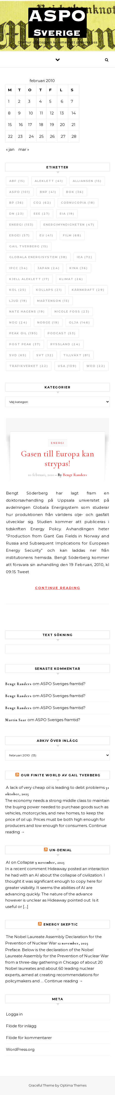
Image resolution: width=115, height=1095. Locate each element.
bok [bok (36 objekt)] (75, 192)
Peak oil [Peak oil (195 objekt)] (23, 333)
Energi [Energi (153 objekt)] (21, 224)
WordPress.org (20, 1049)
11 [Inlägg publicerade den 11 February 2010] (41, 113)
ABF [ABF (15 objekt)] (17, 181)
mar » (23, 149)
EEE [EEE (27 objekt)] (42, 213)
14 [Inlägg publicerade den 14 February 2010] (74, 113)
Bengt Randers (75, 474)
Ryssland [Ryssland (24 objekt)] (65, 344)
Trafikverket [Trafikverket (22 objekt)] (28, 366)
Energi (57, 443)
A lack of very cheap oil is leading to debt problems (55, 787)
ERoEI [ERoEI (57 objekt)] (19, 235)
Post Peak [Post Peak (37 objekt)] (25, 344)
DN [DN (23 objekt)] (16, 213)
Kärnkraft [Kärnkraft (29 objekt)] (88, 290)
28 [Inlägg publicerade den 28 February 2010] (74, 136)
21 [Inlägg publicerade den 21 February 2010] (73, 124)
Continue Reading (57, 588)
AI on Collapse (20, 862)
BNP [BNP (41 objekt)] (48, 192)
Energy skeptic (60, 924)
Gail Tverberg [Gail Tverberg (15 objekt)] (28, 246)
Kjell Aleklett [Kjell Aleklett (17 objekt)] (29, 279)
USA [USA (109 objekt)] (67, 366)
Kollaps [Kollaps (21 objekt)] (49, 290)
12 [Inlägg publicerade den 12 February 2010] (52, 113)
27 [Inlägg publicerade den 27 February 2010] (63, 136)
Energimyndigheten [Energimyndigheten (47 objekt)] (68, 224)
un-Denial (60, 850)
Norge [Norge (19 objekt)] (48, 322)
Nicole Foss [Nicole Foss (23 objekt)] (72, 311)
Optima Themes (73, 1085)
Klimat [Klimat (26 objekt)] (71, 279)
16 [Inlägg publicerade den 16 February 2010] (21, 124)
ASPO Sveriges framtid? (62, 683)
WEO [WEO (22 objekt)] (95, 366)
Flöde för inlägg (21, 1025)
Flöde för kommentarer (29, 1037)
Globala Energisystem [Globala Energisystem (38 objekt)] (38, 257)
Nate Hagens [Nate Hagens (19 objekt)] (27, 311)
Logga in (14, 1014)
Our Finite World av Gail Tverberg (61, 775)
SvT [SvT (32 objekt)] (45, 355)
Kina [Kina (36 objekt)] (78, 268)
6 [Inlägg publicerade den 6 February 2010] (62, 101)
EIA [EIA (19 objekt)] (67, 213)
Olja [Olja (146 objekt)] (79, 322)
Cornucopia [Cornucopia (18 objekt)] (78, 202)
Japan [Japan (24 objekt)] (49, 268)
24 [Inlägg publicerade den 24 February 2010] (31, 136)
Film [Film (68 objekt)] (72, 235)
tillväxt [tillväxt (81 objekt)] (76, 355)
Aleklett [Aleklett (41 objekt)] (49, 181)
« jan (10, 149)
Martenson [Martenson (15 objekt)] (53, 301)
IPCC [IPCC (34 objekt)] (18, 268)
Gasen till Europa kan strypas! (57, 458)
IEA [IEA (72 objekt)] (84, 257)
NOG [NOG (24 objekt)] (18, 322)
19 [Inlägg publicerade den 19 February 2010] (52, 124)
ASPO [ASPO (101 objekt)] (19, 192)
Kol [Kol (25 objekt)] (17, 290)
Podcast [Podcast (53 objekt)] (62, 333)
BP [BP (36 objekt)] (16, 202)
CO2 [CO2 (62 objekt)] (42, 202)
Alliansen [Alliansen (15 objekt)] (87, 181)
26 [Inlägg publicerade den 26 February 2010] (52, 136)
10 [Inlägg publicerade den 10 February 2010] (31, 113)
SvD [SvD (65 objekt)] (17, 355)
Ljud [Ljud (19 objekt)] (18, 301)
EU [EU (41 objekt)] (46, 235)
